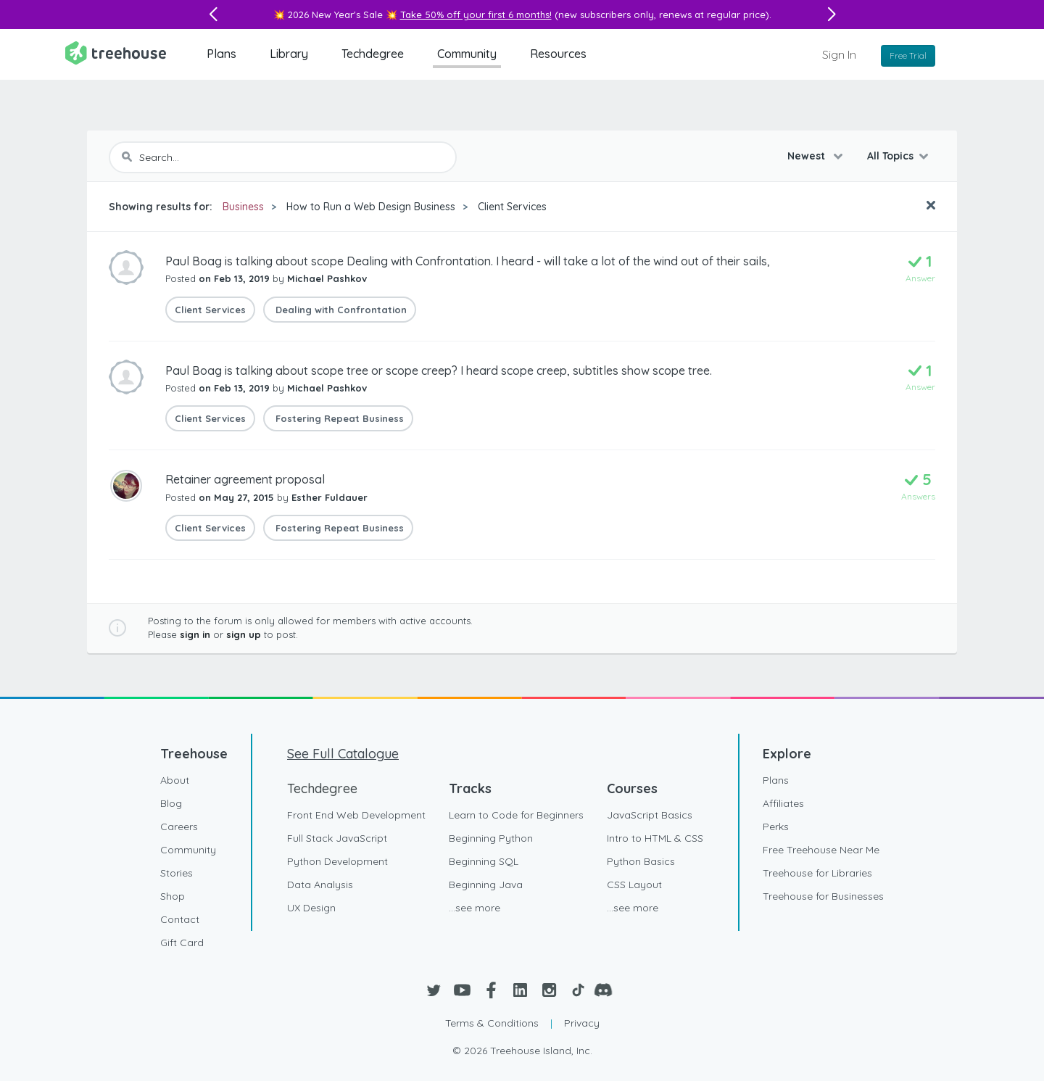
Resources (558, 53)
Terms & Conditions (492, 1023)
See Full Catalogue (343, 753)
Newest (807, 155)
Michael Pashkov (327, 278)
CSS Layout (634, 884)
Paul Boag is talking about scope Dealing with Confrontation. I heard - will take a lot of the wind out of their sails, (467, 261)
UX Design (311, 907)
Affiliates (783, 803)
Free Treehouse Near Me (821, 849)
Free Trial (908, 55)
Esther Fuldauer (329, 497)
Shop (172, 896)
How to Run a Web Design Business (370, 206)
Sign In (839, 54)
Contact (179, 919)
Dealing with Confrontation (340, 309)
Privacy (582, 1023)
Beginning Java (486, 884)
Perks (776, 826)
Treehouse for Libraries (817, 872)
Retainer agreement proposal (245, 479)
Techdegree (372, 53)
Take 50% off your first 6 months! (476, 14)
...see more (474, 907)
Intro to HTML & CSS (655, 838)
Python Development (337, 861)
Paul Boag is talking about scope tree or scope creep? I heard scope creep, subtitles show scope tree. (438, 370)
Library (289, 53)
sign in (195, 634)
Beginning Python (491, 838)
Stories (176, 872)
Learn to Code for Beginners (516, 814)
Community (467, 53)
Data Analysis (320, 884)
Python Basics (641, 861)
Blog (171, 803)
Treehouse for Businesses (823, 896)
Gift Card (182, 942)
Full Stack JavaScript (337, 838)
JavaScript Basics (649, 814)
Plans (221, 53)
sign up (243, 634)
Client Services (512, 206)
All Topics (890, 155)
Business (243, 206)
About (174, 780)
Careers (179, 826)
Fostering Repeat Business (338, 418)
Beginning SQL (483, 861)
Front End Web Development (356, 814)
